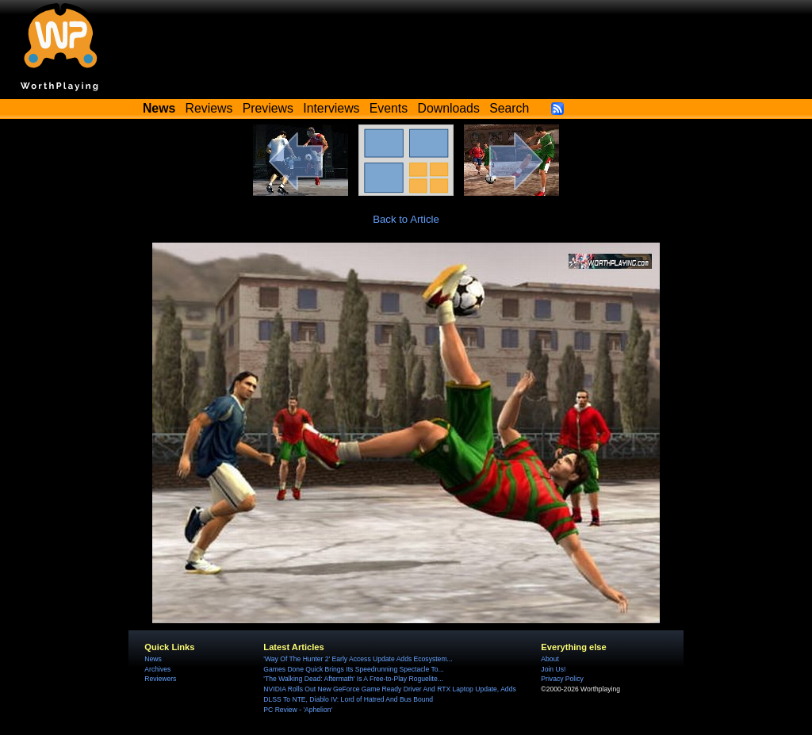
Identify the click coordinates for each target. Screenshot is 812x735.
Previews (268, 108)
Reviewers (160, 679)
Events (389, 108)
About (549, 659)
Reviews (209, 108)
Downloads (449, 108)
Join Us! (553, 669)
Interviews (331, 108)
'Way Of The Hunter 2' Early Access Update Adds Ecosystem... (357, 659)
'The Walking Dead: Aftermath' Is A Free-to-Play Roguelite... (353, 679)
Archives (157, 669)
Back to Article (406, 219)
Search (509, 108)
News (152, 659)
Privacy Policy (562, 679)
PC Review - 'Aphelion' (297, 710)
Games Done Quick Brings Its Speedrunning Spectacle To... (353, 669)
